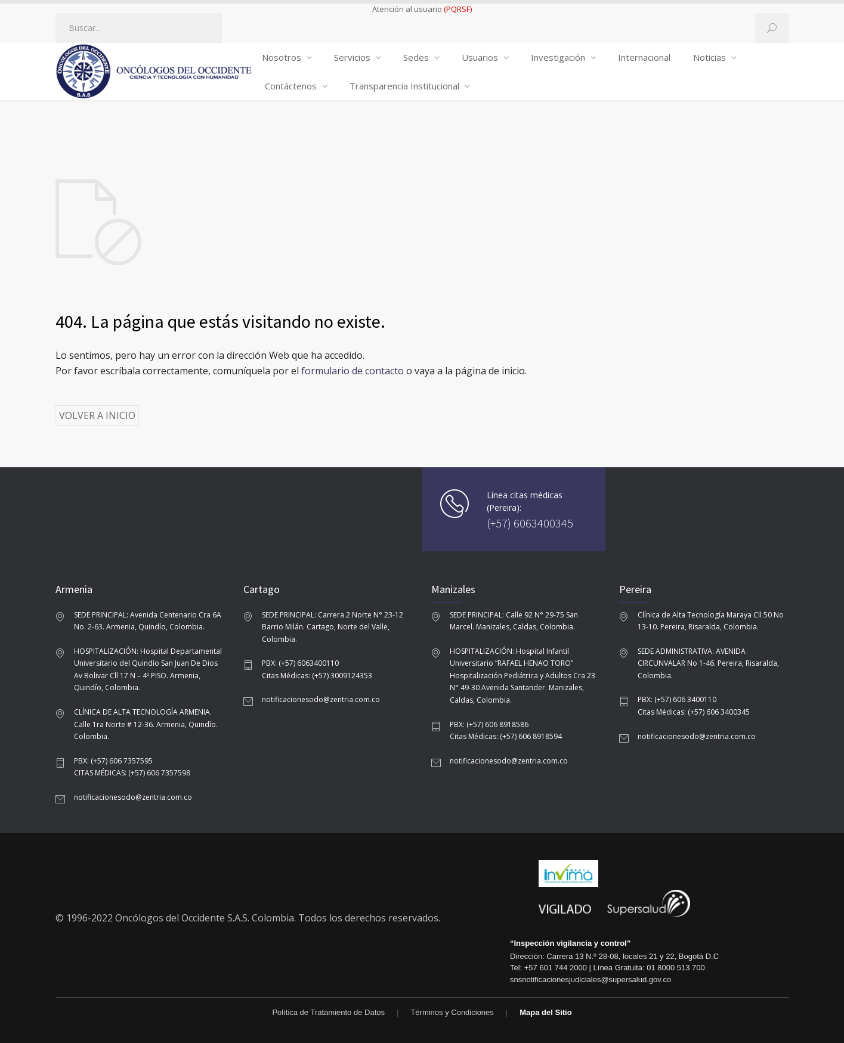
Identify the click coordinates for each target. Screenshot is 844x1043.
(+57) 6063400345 (530, 523)
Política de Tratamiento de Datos (328, 1012)
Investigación (558, 57)
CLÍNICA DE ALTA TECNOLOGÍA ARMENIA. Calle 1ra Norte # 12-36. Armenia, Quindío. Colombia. (146, 724)
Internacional (644, 57)
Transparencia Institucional (404, 86)
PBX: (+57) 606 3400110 (677, 699)
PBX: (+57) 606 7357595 (113, 761)
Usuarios (480, 57)
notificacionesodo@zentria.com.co (133, 797)
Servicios (352, 57)
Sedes (416, 57)
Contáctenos (291, 86)
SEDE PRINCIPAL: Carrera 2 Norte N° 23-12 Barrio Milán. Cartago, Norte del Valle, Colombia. (332, 627)
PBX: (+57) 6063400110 (300, 663)
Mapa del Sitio (545, 1012)
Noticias (709, 57)
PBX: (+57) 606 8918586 (489, 724)
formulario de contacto (352, 370)
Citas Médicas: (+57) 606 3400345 (694, 712)
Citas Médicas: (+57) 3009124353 (317, 675)
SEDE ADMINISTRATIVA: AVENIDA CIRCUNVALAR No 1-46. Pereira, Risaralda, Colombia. (708, 663)
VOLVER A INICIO (97, 415)
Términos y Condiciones (451, 1012)
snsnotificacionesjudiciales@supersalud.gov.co (590, 979)
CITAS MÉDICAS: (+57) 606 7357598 (132, 773)
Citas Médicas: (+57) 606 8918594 (506, 736)
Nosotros (281, 57)
